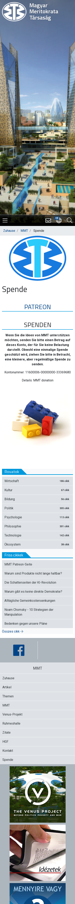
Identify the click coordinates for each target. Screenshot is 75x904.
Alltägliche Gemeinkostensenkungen (29, 601)
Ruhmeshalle (11, 723)
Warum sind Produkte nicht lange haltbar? (33, 573)
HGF (5, 741)
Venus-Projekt (12, 714)
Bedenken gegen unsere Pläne (25, 623)
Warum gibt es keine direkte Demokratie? (33, 591)
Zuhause (9, 231)
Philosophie (37, 526)
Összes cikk (12, 631)
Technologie (37, 535)
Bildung (37, 499)
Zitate (6, 732)
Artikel (6, 687)
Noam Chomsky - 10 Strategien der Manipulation (28, 612)
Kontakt (7, 751)
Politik (37, 508)
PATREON (37, 307)
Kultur (37, 490)
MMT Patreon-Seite (18, 564)
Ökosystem (37, 544)
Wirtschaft (37, 481)
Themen (8, 696)
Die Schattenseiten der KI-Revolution (30, 582)
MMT (24, 231)
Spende (7, 760)
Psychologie (37, 517)
